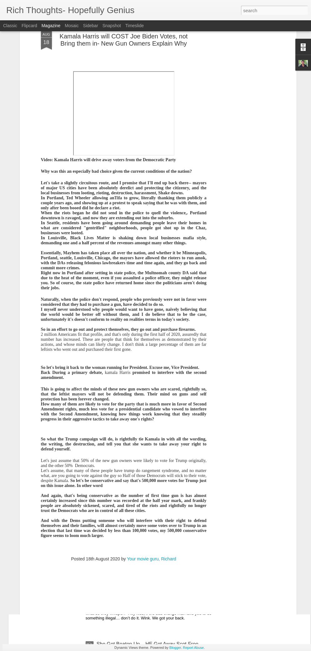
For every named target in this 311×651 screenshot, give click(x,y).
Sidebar (90, 25)
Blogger (175, 647)
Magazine (51, 25)
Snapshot (112, 25)
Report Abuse (193, 647)
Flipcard (29, 25)
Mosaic (71, 25)
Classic (10, 25)
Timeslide (134, 25)
